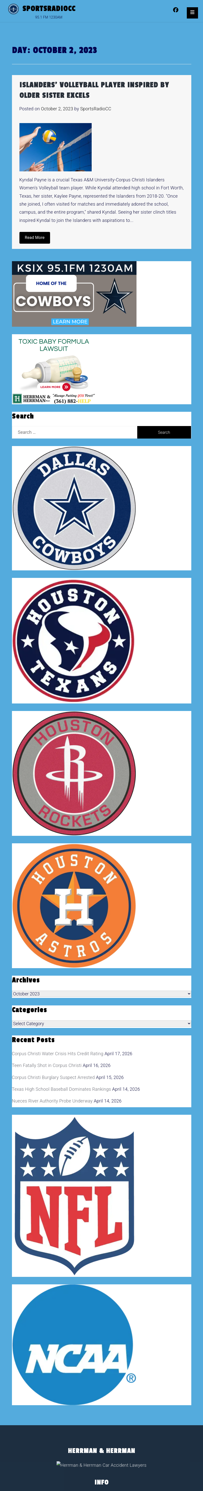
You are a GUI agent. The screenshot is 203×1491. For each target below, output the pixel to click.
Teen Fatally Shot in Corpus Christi (47, 1065)
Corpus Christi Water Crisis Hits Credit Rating (57, 1053)
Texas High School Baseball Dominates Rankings (61, 1089)
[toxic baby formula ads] (54, 368)
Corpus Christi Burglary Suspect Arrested (53, 1077)
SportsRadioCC (48, 8)
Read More (35, 237)
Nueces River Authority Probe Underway (52, 1100)
